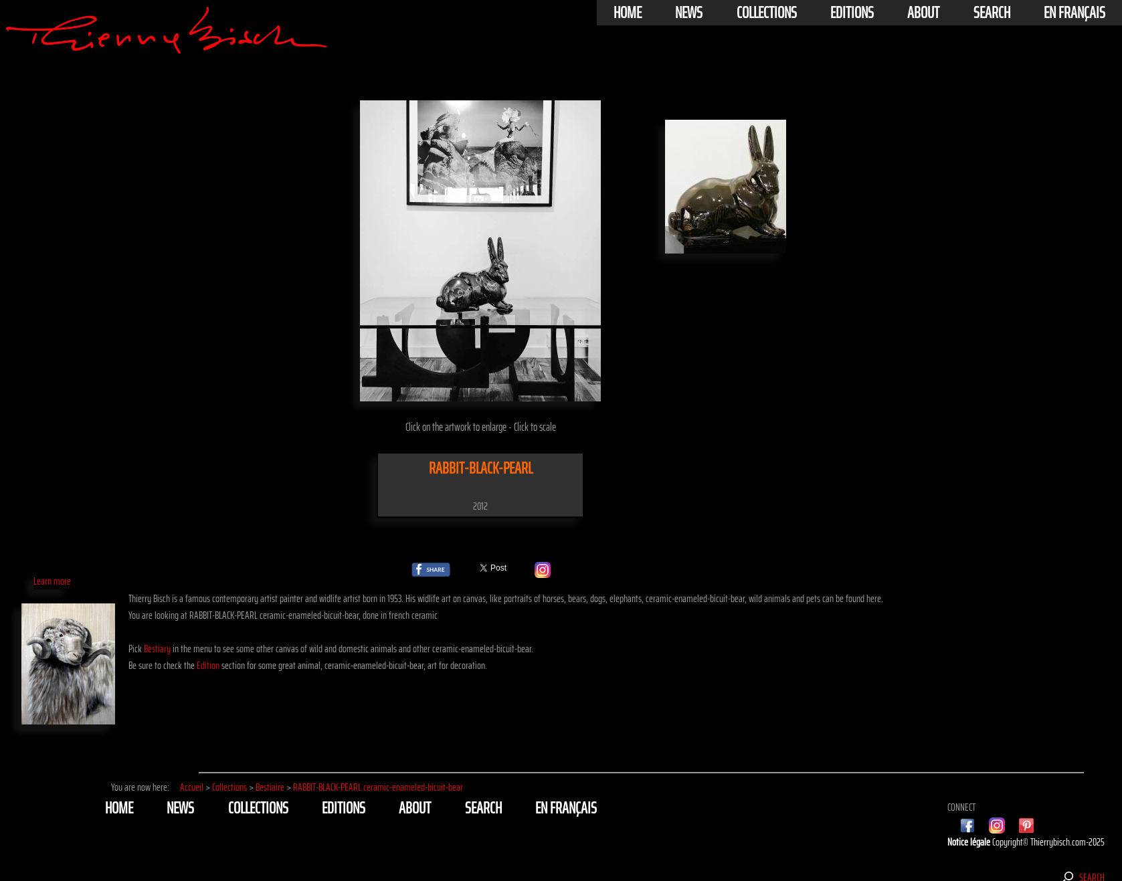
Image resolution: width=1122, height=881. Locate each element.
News (689, 12)
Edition (208, 665)
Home (628, 12)
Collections (767, 12)
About (923, 12)
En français (1074, 12)
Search (991, 12)
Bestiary (157, 648)
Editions (852, 12)
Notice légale (969, 842)
